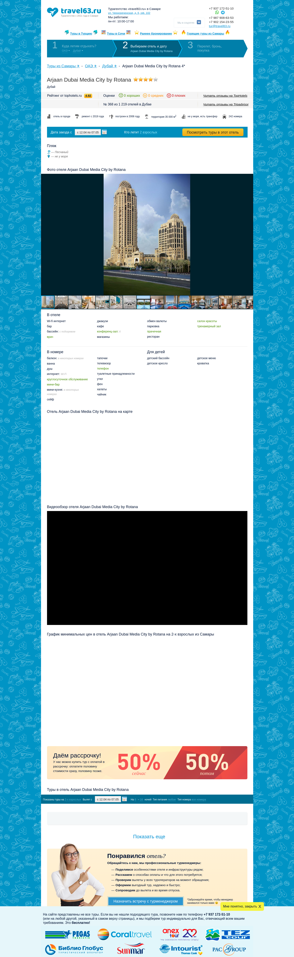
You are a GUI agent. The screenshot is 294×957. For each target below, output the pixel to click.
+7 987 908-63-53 (221, 17)
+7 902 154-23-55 (221, 22)
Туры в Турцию (81, 33)
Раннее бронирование (156, 33)
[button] (249, 234)
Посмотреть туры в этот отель (213, 132)
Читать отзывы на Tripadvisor (226, 104)
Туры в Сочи (116, 33)
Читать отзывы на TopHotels (225, 95)
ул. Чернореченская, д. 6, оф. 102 (129, 13)
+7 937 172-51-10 (221, 8)
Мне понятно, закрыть (240, 906)
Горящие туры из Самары (205, 33)
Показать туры (225, 799)
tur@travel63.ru (220, 26)
